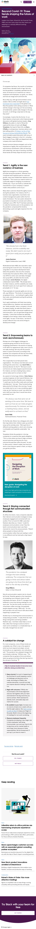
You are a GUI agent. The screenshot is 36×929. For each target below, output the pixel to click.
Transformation (7, 8)
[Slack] (5, 2)
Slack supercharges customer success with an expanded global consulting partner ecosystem (17, 847)
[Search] (21, 2)
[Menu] (34, 2)
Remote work (19, 746)
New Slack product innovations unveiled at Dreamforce (14, 863)
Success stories (8, 746)
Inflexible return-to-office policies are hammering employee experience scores (16, 827)
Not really (18, 763)
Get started (27, 2)
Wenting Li (11, 33)
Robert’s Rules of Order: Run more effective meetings (15, 878)
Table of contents (6, 75)
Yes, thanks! (18, 758)
